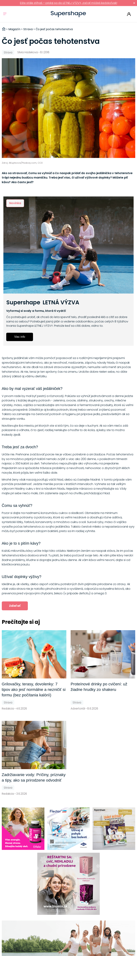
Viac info (19, 336)
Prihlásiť (129, 14)
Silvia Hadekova (27, 52)
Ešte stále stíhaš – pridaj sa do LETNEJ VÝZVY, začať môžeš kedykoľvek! (68, 3)
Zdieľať (15, 606)
